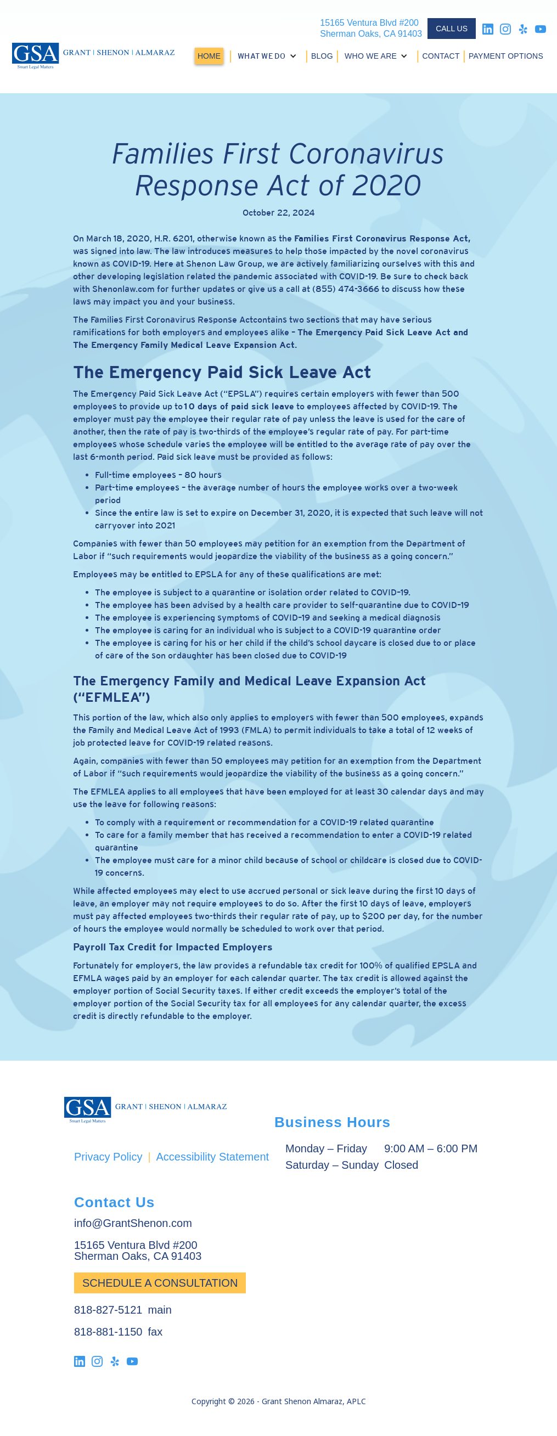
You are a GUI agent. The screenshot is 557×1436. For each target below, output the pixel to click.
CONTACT (440, 56)
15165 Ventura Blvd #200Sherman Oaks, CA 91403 (371, 28)
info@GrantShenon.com (133, 1223)
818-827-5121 (108, 1309)
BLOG (322, 56)
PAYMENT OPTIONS (506, 56)
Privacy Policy (108, 1156)
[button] (268, 56)
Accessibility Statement (212, 1156)
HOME (209, 56)
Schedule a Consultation (160, 1283)
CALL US (452, 28)
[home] (93, 56)
